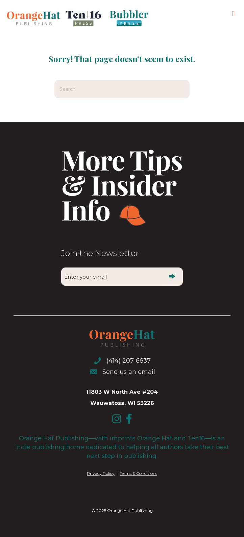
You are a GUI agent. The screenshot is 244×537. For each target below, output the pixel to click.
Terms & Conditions (138, 473)
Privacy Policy (101, 473)
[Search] (122, 89)
